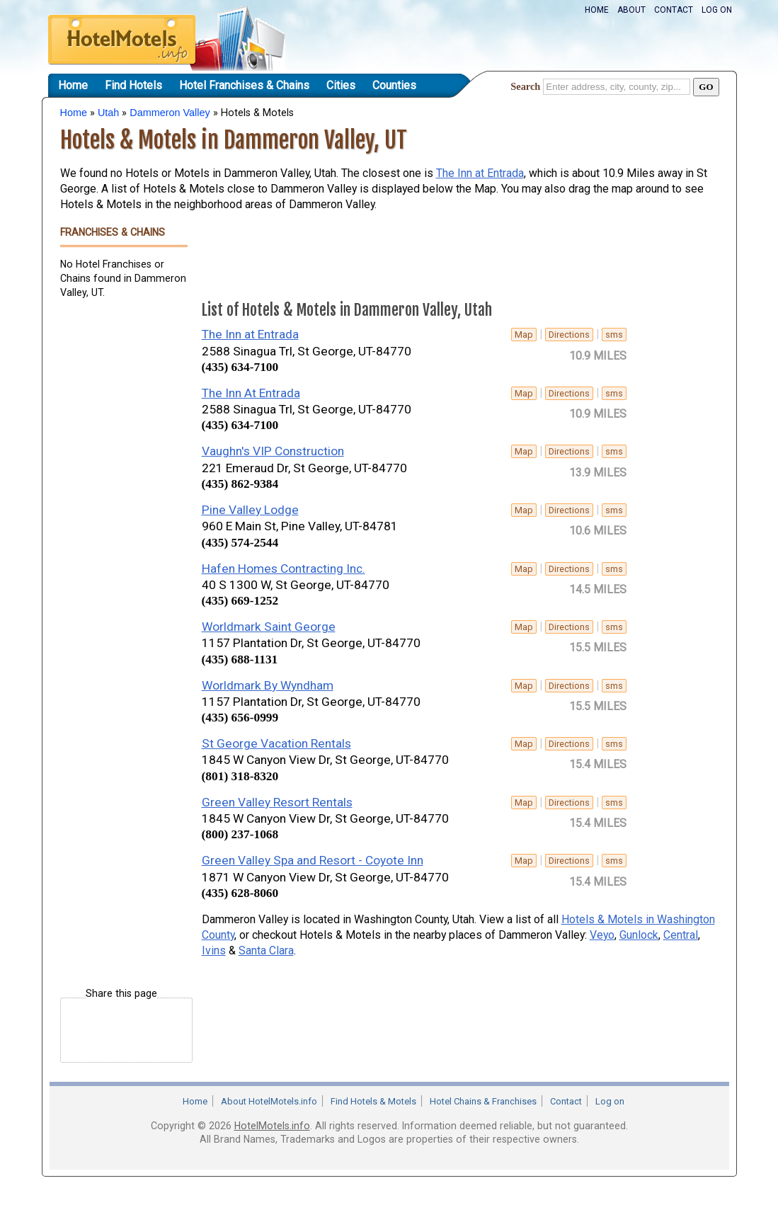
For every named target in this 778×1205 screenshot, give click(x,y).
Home (597, 10)
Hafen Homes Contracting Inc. (283, 568)
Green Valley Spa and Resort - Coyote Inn (312, 860)
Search (525, 86)
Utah (108, 112)
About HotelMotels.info (269, 1101)
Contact (673, 10)
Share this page (121, 994)
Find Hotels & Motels (373, 1101)
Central (680, 935)
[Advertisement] (116, 526)
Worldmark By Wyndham (267, 685)
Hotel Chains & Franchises (483, 1101)
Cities (340, 85)
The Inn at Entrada (480, 173)
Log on (717, 10)
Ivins (214, 950)
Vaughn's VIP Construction (273, 451)
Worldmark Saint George (269, 626)
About (631, 10)
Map (524, 334)
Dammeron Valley (170, 112)
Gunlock (638, 935)
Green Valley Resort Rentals (277, 802)
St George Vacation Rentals (276, 743)
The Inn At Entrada (251, 393)
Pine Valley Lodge (250, 510)
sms (614, 334)
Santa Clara (266, 950)
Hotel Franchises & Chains (244, 85)
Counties (394, 85)
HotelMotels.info (272, 1125)
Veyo (602, 935)
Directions (569, 334)
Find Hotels (133, 85)
